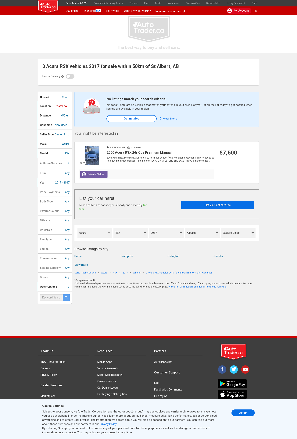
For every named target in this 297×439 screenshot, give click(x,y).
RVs (146, 3)
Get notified (131, 118)
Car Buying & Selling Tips (112, 394)
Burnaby (218, 256)
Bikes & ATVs (193, 3)
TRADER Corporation (53, 361)
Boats (158, 3)
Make (55, 143)
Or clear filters (168, 118)
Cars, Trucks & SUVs (76, 3)
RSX (117, 232)
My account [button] (238, 10)
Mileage (55, 220)
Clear (65, 97)
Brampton (127, 256)
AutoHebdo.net (163, 361)
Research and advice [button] (170, 10)
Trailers (134, 3)
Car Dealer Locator (108, 387)
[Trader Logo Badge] (234, 352)
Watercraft (173, 3)
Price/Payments (55, 192)
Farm (254, 3)
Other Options (55, 286)
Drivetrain (55, 229)
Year (55, 182)
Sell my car (112, 10)
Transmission (55, 258)
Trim (55, 173)
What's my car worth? (137, 10)
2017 (154, 232)
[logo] (50, 4)
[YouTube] (245, 369)
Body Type (55, 201)
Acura (82, 232)
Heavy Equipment (236, 3)
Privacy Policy (49, 374)
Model (55, 153)
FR (255, 10)
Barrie (78, 256)
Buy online (72, 10)
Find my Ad (160, 396)
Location (55, 106)
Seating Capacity (55, 267)
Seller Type (56, 134)
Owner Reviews (106, 381)
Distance (55, 115)
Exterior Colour (55, 210)
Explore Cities (231, 232)
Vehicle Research (107, 368)
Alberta (191, 232)
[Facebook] (222, 369)
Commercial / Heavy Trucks (108, 3)
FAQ (156, 383)
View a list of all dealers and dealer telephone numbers (197, 286)
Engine (55, 248)
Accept (243, 413)
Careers (45, 368)
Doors (55, 277)
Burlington (173, 256)
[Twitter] (234, 369)
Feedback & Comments (168, 389)
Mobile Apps (104, 361)
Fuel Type (55, 239)
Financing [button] (92, 10)
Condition (56, 125)
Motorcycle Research (110, 374)
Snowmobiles (213, 3)
